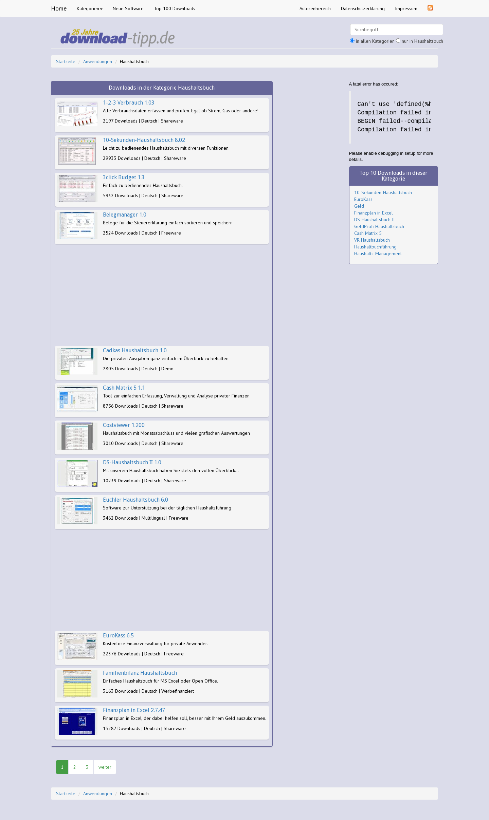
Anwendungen (97, 61)
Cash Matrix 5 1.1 (124, 388)
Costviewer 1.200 (124, 425)
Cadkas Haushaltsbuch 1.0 (135, 350)
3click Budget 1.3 (124, 177)
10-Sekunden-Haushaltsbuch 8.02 (144, 140)
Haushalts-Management (378, 253)
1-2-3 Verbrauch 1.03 (129, 102)
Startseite (65, 61)
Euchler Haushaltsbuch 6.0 (135, 500)
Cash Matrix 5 (368, 233)
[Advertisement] (162, 294)
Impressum (406, 8)
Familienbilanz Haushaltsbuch (140, 673)
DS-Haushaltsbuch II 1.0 (132, 462)
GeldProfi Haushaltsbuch (379, 226)
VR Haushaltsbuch (372, 240)
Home (59, 8)
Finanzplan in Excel (373, 213)
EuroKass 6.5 (118, 635)
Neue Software (128, 8)
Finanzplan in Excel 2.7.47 (134, 710)
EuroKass (363, 199)
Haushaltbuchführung (375, 247)
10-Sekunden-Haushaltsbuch (383, 192)
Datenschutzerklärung (363, 8)
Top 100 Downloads (174, 8)
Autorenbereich (315, 8)
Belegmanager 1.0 (124, 214)
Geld (359, 206)
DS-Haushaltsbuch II (374, 220)
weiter (104, 767)
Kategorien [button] (90, 8)
